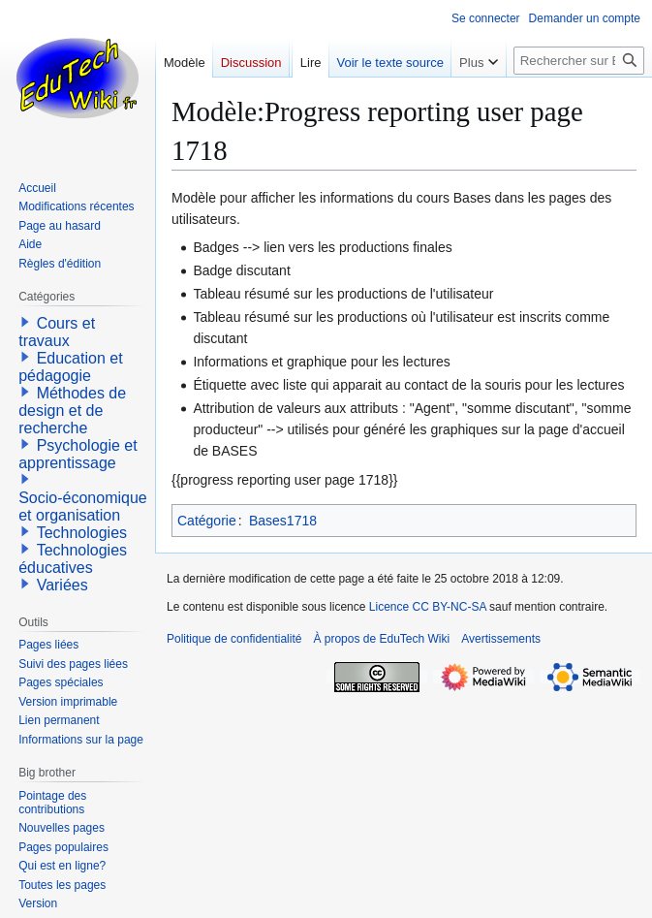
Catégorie (206, 520)
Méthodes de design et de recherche (72, 410)
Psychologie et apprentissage (78, 454)
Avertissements (501, 639)
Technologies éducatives (72, 559)
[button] (25, 322)
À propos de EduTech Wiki (381, 639)
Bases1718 (283, 520)
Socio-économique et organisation (82, 506)
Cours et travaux (56, 332)
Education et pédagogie (70, 367)
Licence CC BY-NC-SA (427, 607)
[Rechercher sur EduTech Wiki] (578, 61)
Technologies (82, 532)
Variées (62, 585)
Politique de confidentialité (234, 639)
